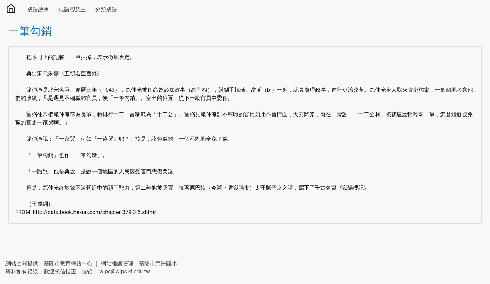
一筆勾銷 (30, 31)
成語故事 (38, 9)
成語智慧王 (72, 9)
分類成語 (106, 9)
